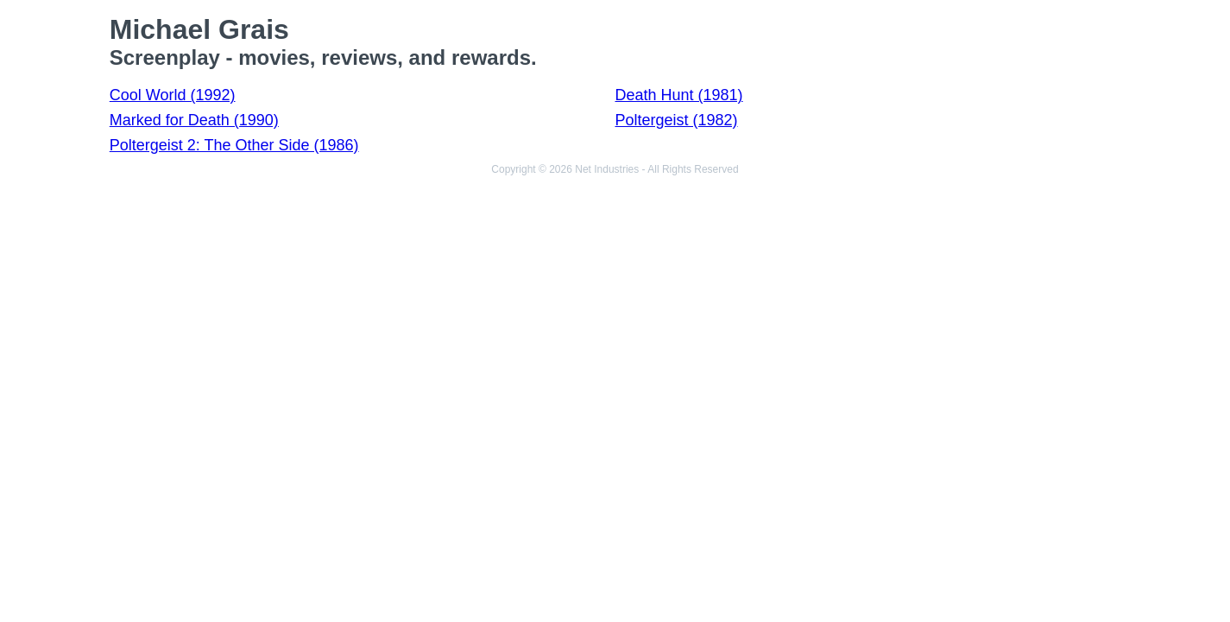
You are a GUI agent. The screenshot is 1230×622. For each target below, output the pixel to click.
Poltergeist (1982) (676, 120)
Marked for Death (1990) (194, 120)
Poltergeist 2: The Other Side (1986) (234, 145)
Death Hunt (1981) (678, 95)
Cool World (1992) (173, 95)
